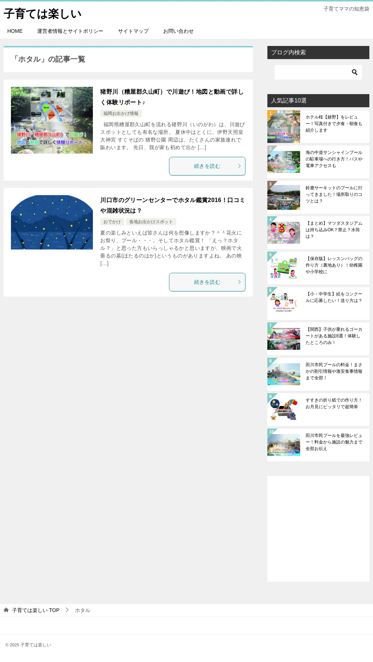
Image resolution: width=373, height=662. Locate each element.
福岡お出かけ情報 (120, 113)
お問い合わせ (178, 31)
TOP (35, 610)
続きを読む (218, 166)
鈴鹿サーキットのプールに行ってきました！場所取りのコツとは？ (334, 194)
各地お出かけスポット (151, 221)
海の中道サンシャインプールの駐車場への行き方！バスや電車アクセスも (334, 159)
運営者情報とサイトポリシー (70, 31)
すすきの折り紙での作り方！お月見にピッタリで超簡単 (334, 403)
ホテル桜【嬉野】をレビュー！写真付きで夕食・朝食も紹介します (334, 124)
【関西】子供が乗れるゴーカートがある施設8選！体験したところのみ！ (334, 336)
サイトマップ (133, 31)
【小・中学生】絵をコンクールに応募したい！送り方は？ (334, 297)
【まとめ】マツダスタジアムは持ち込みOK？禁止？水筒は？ (334, 230)
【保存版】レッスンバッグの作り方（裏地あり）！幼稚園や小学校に (334, 265)
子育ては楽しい (43, 12)
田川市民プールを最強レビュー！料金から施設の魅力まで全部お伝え (334, 442)
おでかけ (112, 221)
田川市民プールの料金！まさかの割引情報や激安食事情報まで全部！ (334, 371)
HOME (15, 31)
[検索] (318, 72)
